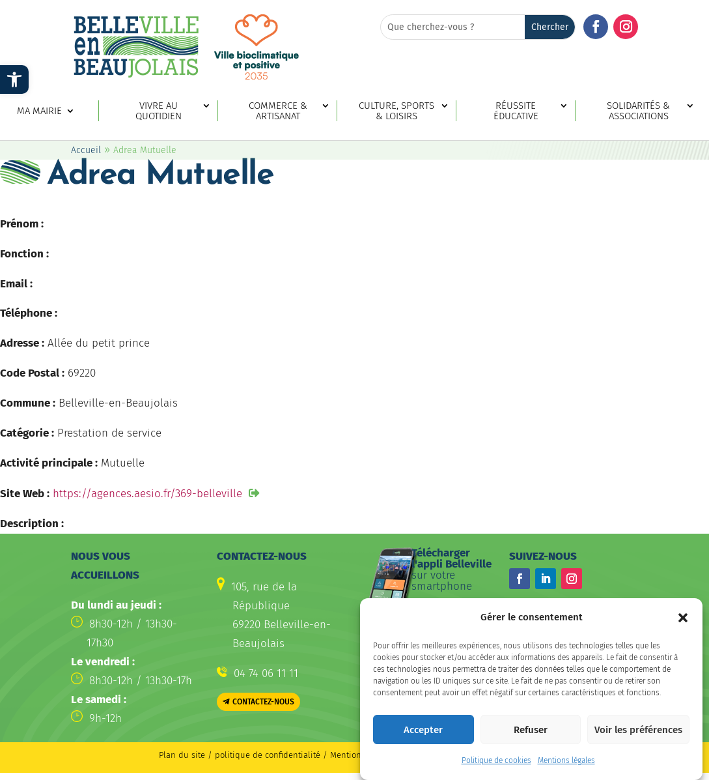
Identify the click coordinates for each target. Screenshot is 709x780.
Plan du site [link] (182, 755)
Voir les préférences (638, 739)
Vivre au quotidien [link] (158, 111)
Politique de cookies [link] (496, 770)
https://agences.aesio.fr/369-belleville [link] (147, 493)
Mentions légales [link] (566, 770)
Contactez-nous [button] (263, 701)
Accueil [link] (86, 150)
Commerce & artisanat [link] (278, 111)
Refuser (531, 739)
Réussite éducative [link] (516, 111)
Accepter (423, 739)
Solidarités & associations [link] (638, 111)
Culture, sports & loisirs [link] (396, 111)
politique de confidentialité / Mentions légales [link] (306, 755)
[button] (682, 626)
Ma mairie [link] (39, 111)
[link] (14, 79)
